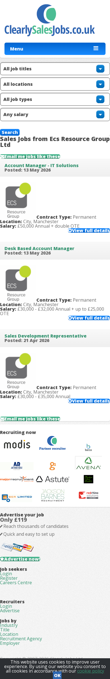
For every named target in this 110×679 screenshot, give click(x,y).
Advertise (10, 611)
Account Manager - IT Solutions (41, 165)
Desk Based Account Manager (39, 248)
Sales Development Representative (45, 336)
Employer (10, 643)
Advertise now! (22, 559)
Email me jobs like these (32, 156)
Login (6, 574)
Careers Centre (16, 582)
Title (5, 630)
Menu (16, 49)
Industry (9, 625)
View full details (91, 230)
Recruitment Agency (21, 639)
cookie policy (90, 671)
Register (9, 578)
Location (9, 634)
